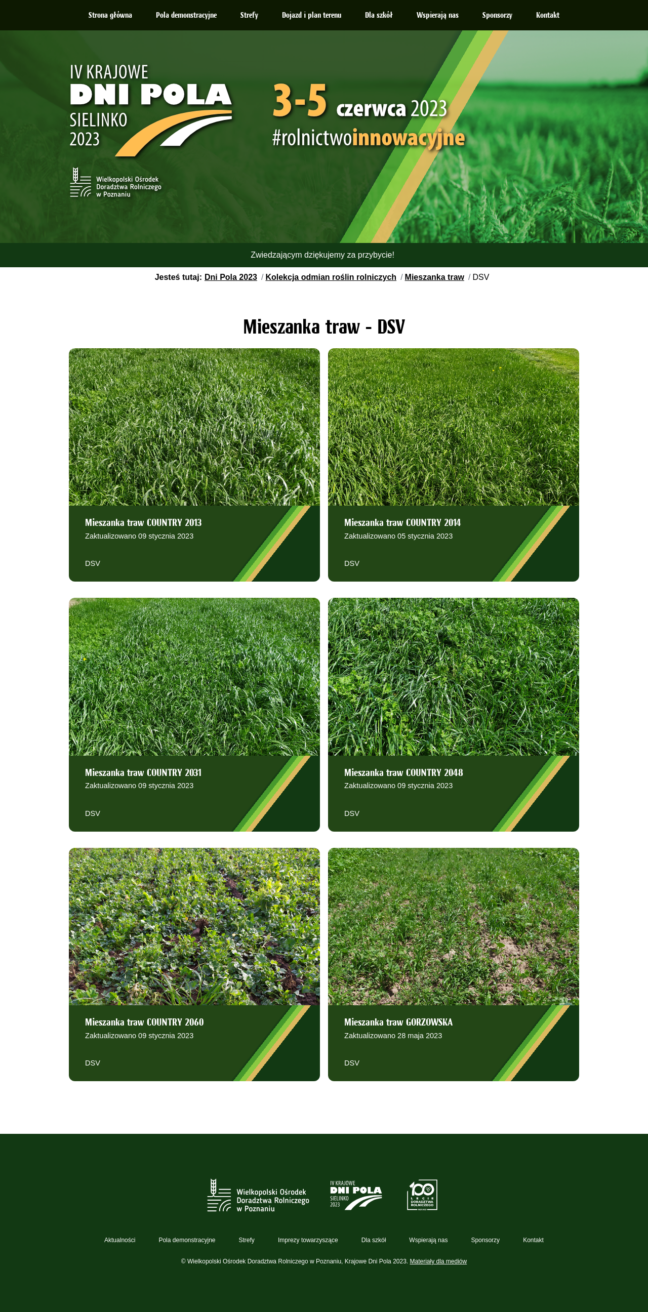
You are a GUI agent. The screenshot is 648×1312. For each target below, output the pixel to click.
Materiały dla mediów (438, 1261)
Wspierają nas (438, 16)
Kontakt (547, 16)
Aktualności (119, 1240)
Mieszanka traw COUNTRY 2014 (402, 523)
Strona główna (110, 16)
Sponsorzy (497, 16)
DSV (92, 563)
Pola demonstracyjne (186, 16)
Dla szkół (379, 16)
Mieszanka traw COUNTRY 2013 (143, 523)
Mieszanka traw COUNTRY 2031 (143, 773)
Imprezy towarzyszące (308, 1240)
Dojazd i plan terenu (311, 16)
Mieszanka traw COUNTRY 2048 (403, 773)
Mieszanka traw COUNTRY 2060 (144, 1023)
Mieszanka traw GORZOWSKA (398, 1023)
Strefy (249, 16)
